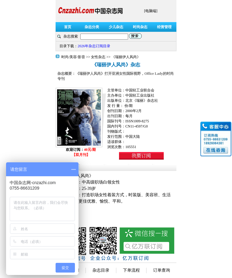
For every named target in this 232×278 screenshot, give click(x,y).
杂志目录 (100, 270)
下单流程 (131, 270)
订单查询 (161, 270)
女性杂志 (98, 57)
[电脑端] (150, 11)
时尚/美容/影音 (73, 57)
